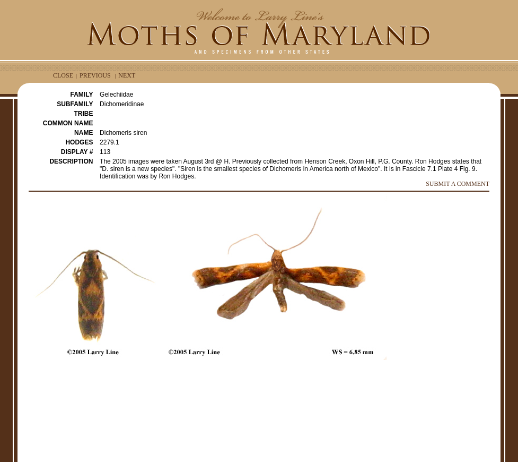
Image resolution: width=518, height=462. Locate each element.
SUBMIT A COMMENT (457, 183)
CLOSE (63, 75)
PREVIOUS (95, 75)
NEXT (126, 75)
